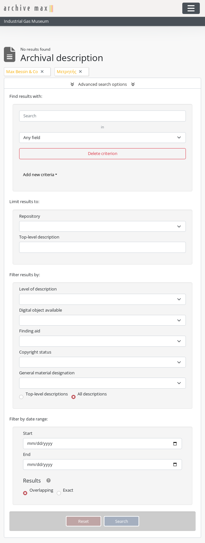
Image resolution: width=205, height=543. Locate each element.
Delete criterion (102, 153)
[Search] (102, 116)
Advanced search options (102, 84)
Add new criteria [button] (38, 174)
